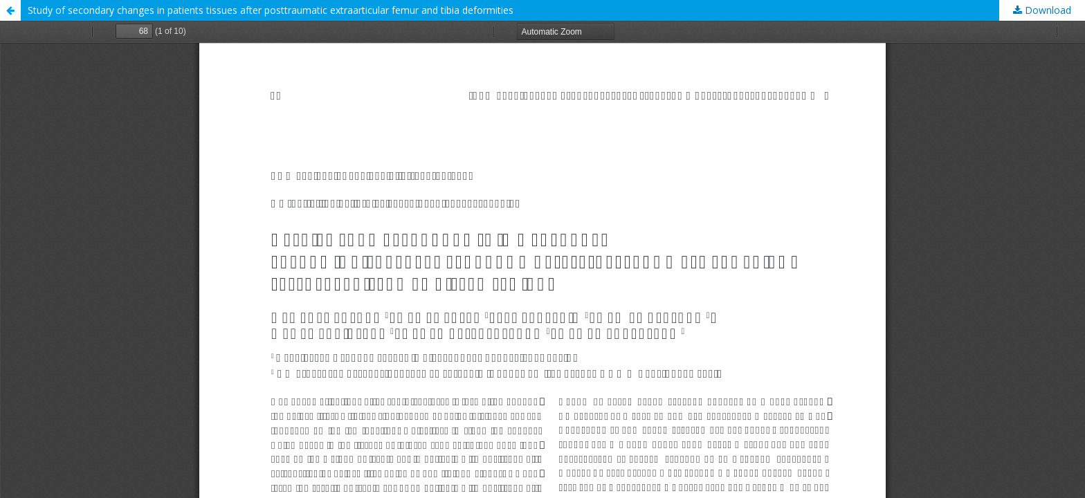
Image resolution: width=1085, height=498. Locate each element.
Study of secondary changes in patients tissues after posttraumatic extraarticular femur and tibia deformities (270, 10)
